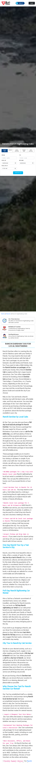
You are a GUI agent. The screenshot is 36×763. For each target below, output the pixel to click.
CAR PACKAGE (31, 151)
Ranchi (8, 314)
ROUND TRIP (4, 151)
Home (3, 314)
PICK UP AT (5, 165)
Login (31, 3)
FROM (3, 155)
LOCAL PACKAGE (17, 151)
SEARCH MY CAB (18, 172)
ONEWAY (10, 150)
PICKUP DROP (23, 151)
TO (20, 155)
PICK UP (4, 160)
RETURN (21, 160)
